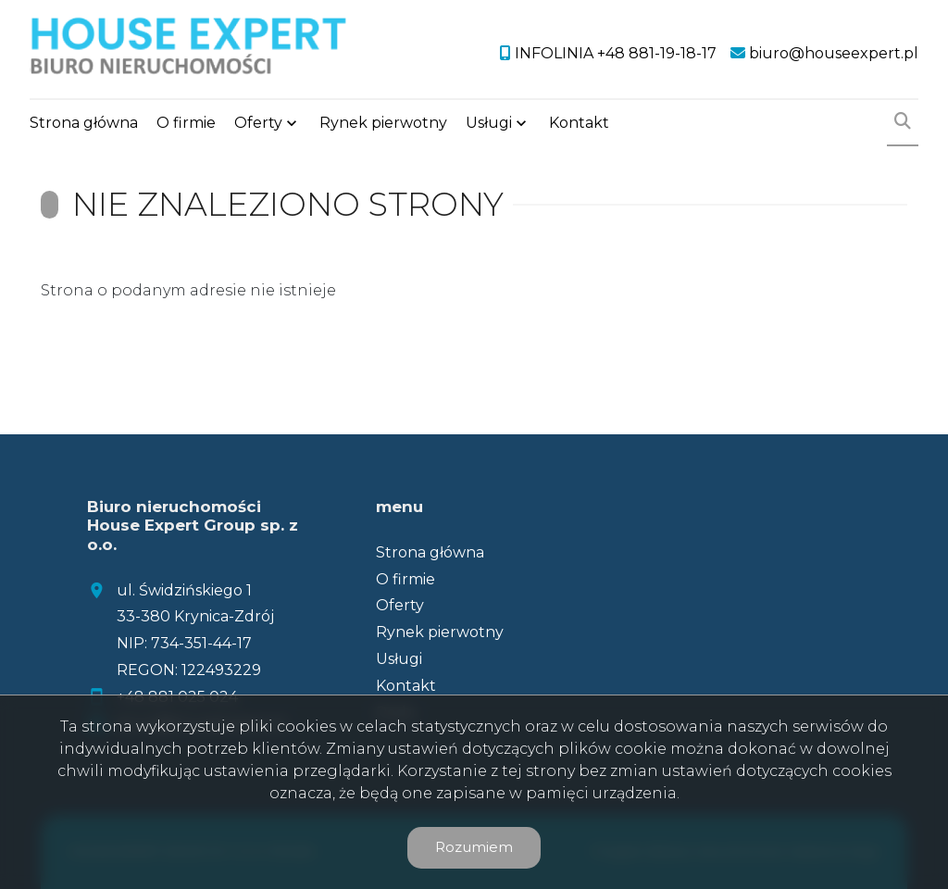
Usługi (489, 122)
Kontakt (579, 122)
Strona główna (84, 122)
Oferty (258, 122)
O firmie (186, 122)
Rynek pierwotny (383, 122)
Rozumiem (474, 847)
